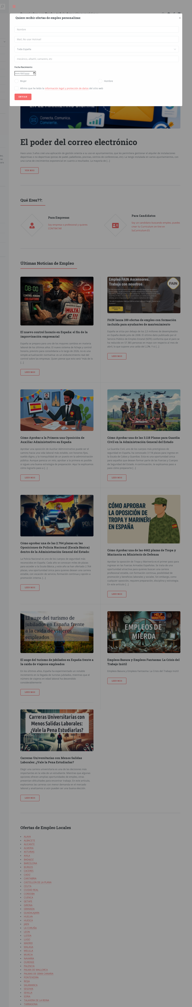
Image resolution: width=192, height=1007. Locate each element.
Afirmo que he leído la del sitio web (61, 88)
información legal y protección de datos (67, 88)
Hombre (108, 81)
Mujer (23, 81)
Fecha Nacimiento (23, 67)
